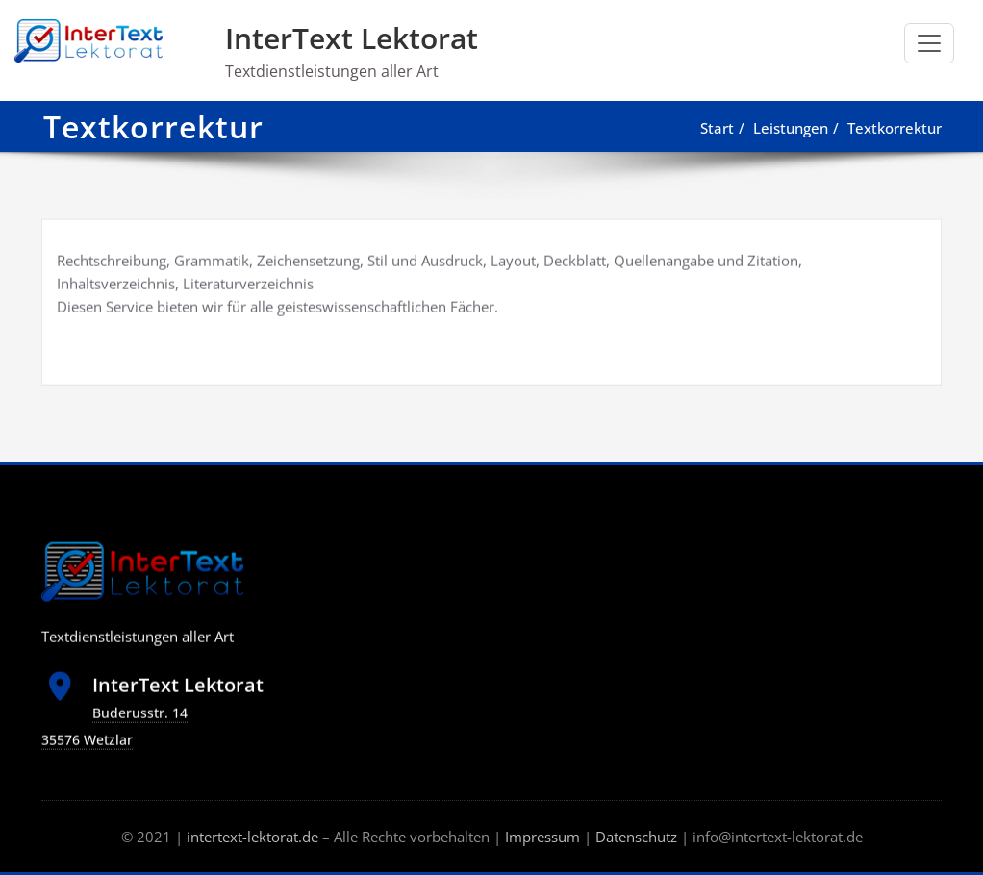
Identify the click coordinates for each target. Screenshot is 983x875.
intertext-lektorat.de (252, 836)
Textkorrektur (896, 128)
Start (719, 128)
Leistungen (792, 128)
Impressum (542, 836)
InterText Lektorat (351, 38)
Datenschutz (636, 836)
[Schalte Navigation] (929, 43)
